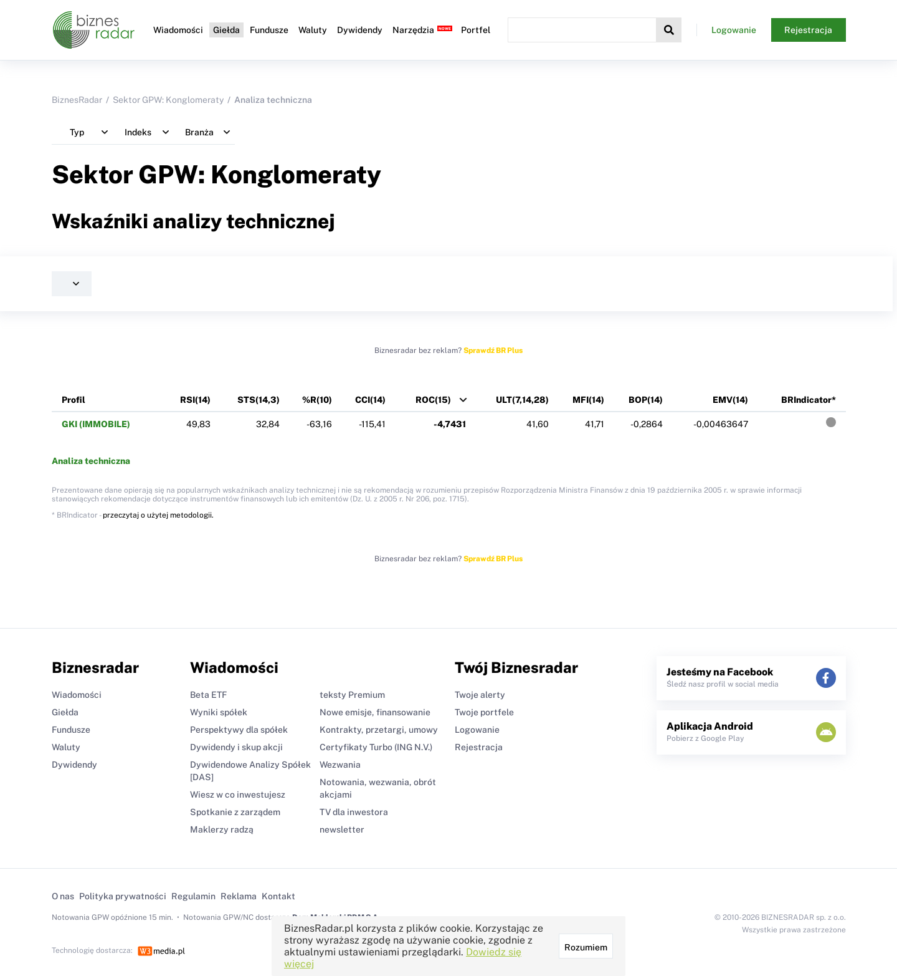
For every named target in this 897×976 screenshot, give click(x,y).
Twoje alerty (480, 695)
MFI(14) (588, 400)
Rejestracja (808, 30)
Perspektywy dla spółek (239, 730)
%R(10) (317, 400)
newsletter (342, 829)
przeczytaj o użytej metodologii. (158, 515)
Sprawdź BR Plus (493, 350)
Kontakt (278, 896)
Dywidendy (359, 30)
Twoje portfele (484, 712)
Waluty (312, 30)
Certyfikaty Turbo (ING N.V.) (376, 747)
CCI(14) (370, 400)
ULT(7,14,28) (522, 400)
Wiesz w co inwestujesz (237, 795)
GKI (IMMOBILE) (96, 424)
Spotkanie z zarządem (235, 812)
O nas (63, 896)
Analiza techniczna (91, 461)
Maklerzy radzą (222, 829)
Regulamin (193, 896)
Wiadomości (178, 30)
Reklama (239, 896)
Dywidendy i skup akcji (236, 747)
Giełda (226, 30)
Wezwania (340, 765)
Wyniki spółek (218, 712)
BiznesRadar (77, 100)
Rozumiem (585, 947)
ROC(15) (433, 400)
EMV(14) (730, 400)
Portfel (475, 30)
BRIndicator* (808, 400)
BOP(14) (646, 400)
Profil (73, 400)
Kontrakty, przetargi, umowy (379, 730)
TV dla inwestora (354, 812)
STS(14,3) (258, 400)
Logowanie (733, 30)
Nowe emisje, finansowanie (375, 712)
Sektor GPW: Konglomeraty (168, 100)
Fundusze (269, 30)
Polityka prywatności (122, 896)
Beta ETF (208, 695)
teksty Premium (352, 695)
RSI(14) (195, 400)
